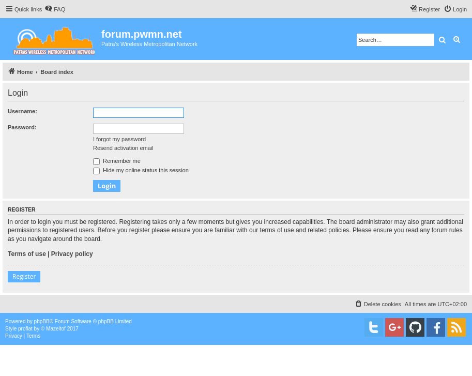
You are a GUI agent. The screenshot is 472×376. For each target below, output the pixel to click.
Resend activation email (123, 148)
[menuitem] (54, 9)
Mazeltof (56, 329)
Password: (22, 127)
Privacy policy (72, 254)
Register (24, 276)
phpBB (42, 321)
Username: (22, 111)
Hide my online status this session (141, 170)
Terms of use (27, 254)
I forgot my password (119, 139)
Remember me (117, 161)
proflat (25, 329)
